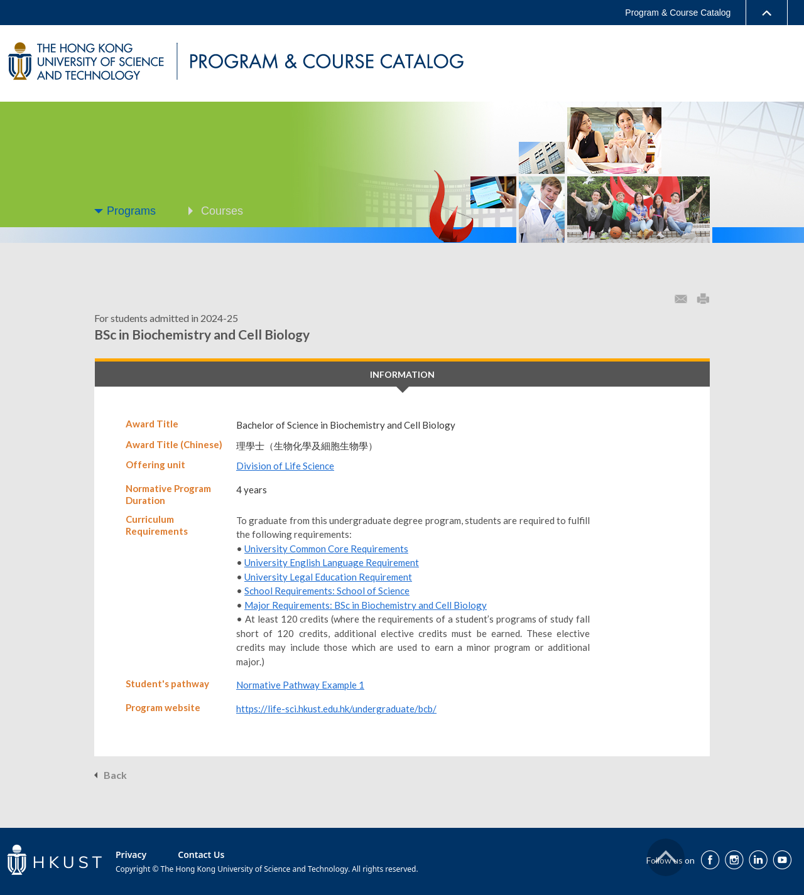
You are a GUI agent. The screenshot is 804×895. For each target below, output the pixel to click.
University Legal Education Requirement (328, 576)
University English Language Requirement (331, 562)
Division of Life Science (285, 465)
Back (115, 775)
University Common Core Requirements (326, 548)
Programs (131, 211)
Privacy (131, 854)
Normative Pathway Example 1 (300, 684)
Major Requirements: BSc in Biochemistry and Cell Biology (365, 605)
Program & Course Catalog (678, 13)
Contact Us (201, 854)
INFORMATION (402, 374)
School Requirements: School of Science (327, 590)
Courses (222, 211)
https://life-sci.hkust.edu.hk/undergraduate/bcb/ (336, 708)
